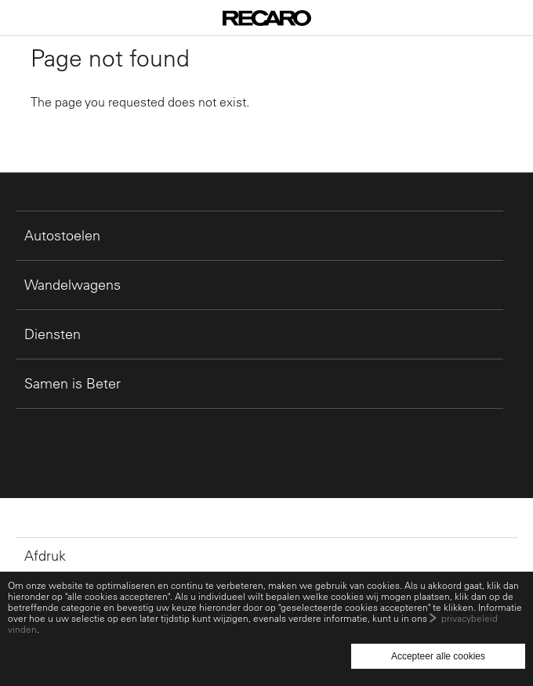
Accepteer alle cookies (438, 656)
